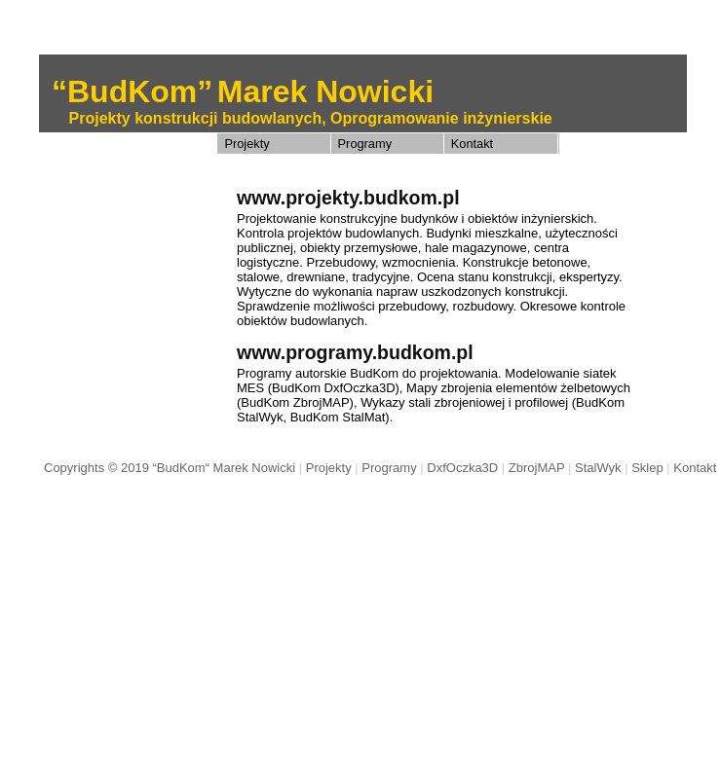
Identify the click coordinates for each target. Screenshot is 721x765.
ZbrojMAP (537, 467)
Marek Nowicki (325, 91)
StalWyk (598, 467)
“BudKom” (132, 91)
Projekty (246, 143)
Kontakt (472, 143)
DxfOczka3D (462, 467)
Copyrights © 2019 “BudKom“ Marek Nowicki (169, 467)
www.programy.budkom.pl (355, 352)
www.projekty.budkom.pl (348, 197)
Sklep (647, 467)
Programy (365, 143)
